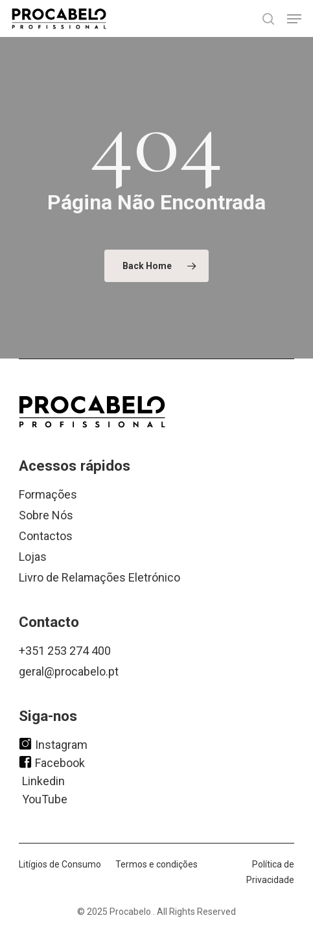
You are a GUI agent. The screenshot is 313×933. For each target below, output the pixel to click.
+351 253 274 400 (65, 650)
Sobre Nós (46, 515)
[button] (294, 18)
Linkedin (43, 780)
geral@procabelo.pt (69, 671)
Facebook (52, 761)
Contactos (46, 536)
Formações (48, 494)
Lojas (33, 556)
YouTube (44, 798)
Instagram (53, 743)
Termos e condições (156, 864)
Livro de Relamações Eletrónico (99, 577)
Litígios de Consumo (60, 864)
